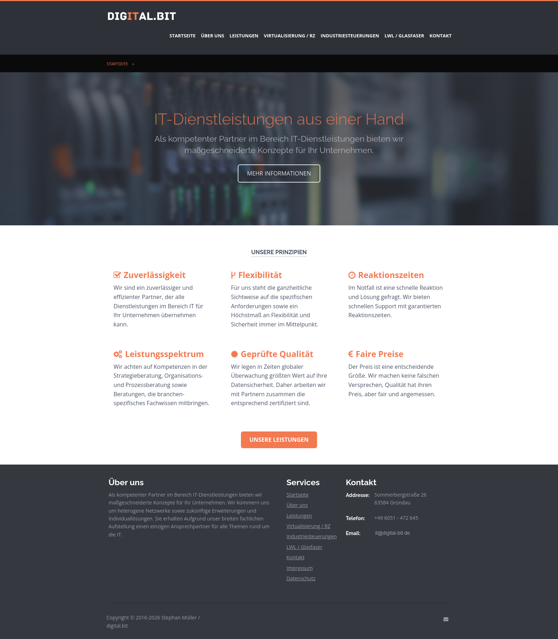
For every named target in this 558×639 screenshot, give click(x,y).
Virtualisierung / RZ (268, 31)
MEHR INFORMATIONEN (279, 164)
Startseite (145, 31)
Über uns (180, 31)
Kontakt (435, 31)
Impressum (299, 559)
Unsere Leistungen (279, 431)
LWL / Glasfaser (393, 31)
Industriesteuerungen (334, 31)
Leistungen (217, 31)
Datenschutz (300, 569)
